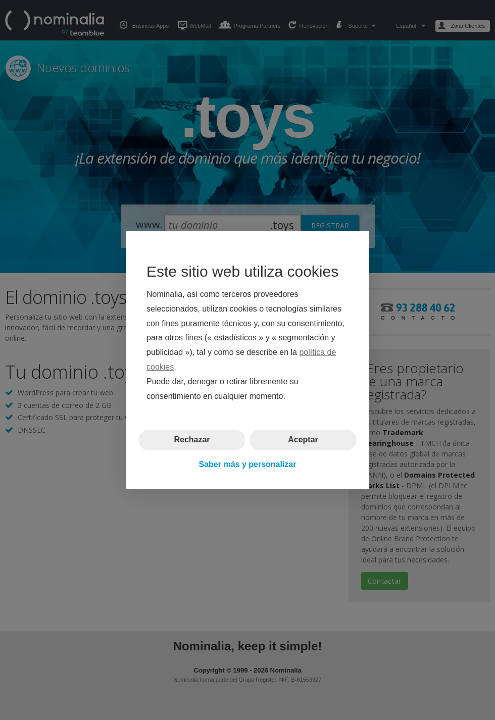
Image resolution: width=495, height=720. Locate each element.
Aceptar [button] (303, 440)
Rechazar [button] (192, 440)
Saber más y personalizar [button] (247, 464)
